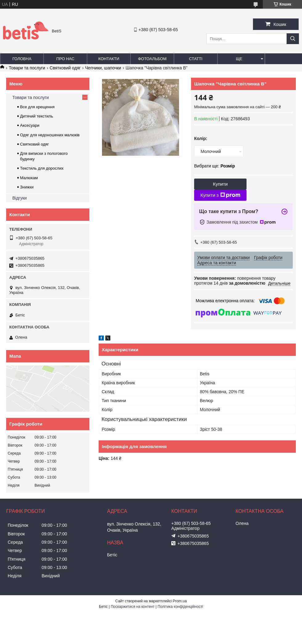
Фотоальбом (152, 58)
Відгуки (19, 198)
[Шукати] (293, 38)
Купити (220, 184)
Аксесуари (29, 125)
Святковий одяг (65, 67)
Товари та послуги (27, 67)
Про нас (65, 58)
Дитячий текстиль (36, 116)
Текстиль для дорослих (41, 168)
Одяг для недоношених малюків (50, 135)
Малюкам (29, 177)
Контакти (108, 58)
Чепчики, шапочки (103, 67)
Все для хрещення (37, 107)
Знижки (27, 187)
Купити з (220, 195)
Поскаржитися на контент (132, 606)
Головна (21, 58)
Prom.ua (180, 601)
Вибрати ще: (214, 165)
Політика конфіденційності (180, 606)
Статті (195, 58)
